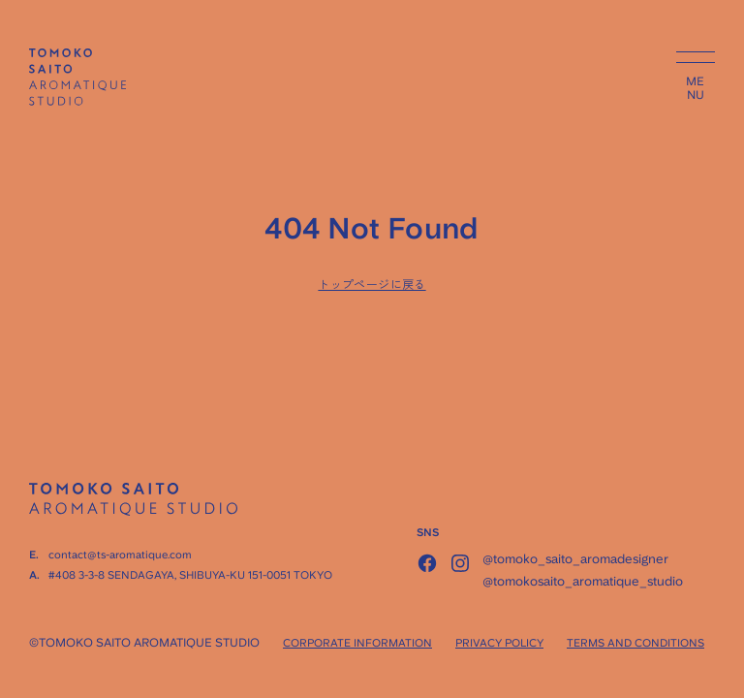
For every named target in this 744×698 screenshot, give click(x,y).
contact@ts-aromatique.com (120, 555)
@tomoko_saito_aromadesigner (575, 559)
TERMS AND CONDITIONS (635, 643)
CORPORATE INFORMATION (357, 643)
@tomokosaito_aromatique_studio (582, 581)
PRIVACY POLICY (499, 643)
